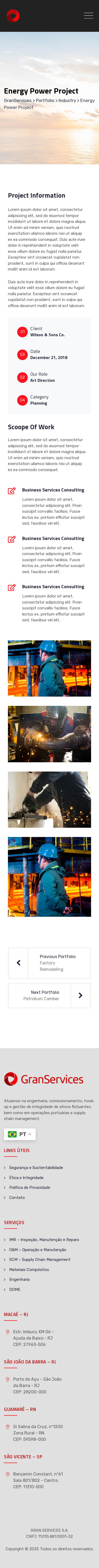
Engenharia (19, 1279)
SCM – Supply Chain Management (39, 1259)
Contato (17, 1197)
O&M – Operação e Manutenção (37, 1249)
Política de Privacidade (29, 1187)
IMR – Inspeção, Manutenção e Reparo (44, 1239)
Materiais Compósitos (29, 1269)
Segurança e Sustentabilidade (36, 1167)
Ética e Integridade (26, 1177)
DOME (14, 1289)
